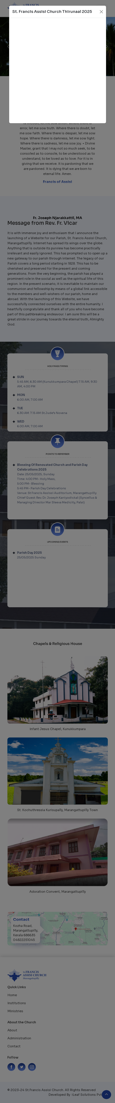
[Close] (101, 12)
